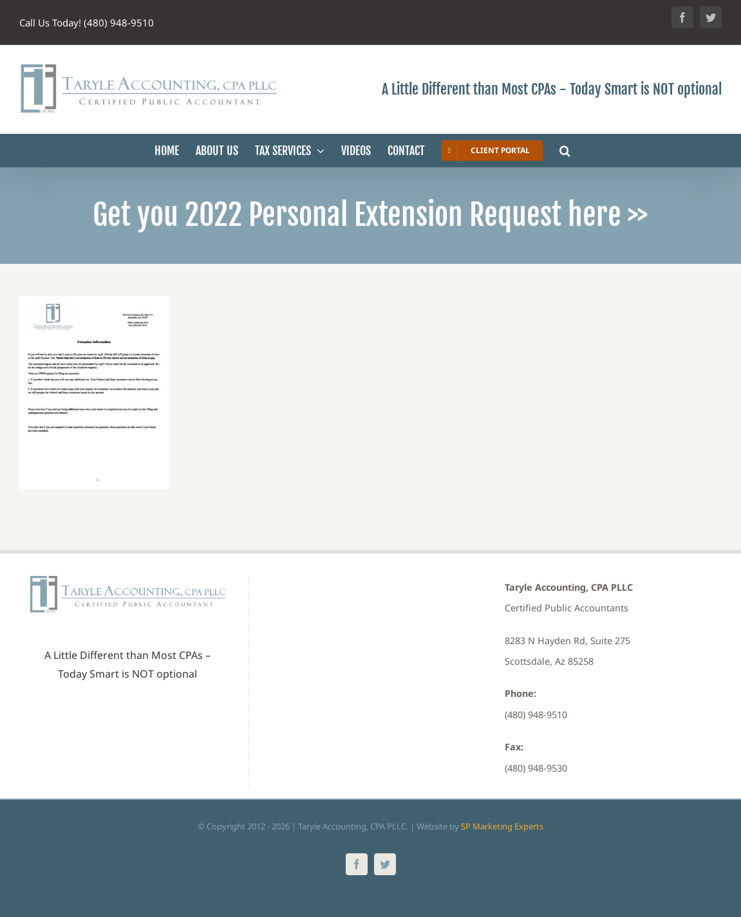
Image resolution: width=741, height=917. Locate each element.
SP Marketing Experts (502, 826)
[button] (564, 150)
